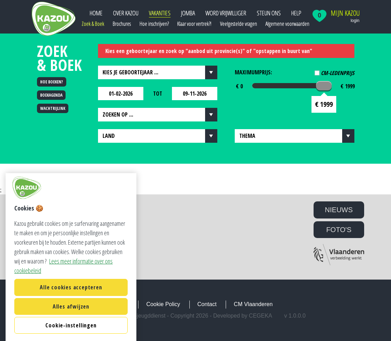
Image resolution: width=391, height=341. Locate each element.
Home (96, 13)
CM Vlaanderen (253, 304)
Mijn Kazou (345, 13)
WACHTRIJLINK (52, 108)
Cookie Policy (163, 304)
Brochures (122, 24)
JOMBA (188, 13)
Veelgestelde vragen (238, 24)
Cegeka (260, 316)
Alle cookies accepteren (71, 330)
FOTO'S (338, 229)
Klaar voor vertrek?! (194, 24)
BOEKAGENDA (51, 95)
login (355, 20)
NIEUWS (339, 210)
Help (296, 13)
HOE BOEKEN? (51, 82)
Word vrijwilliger (225, 13)
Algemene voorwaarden (287, 24)
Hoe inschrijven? (154, 24)
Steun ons (269, 13)
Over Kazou (125, 13)
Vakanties (160, 13)
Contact (207, 304)
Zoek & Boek (93, 24)
